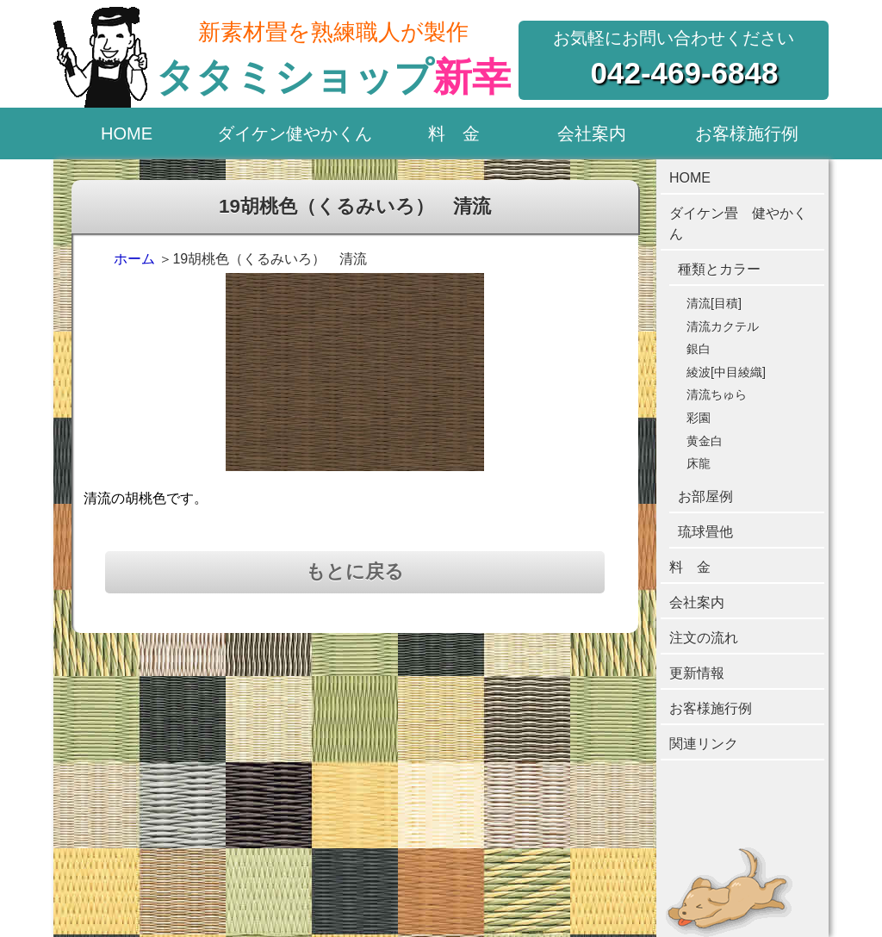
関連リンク (703, 743)
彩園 (698, 418)
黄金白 (704, 441)
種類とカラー (719, 269)
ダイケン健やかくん (294, 133)
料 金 (454, 133)
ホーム (134, 258)
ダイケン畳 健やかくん (738, 223)
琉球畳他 (705, 531)
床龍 (698, 463)
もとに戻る (355, 571)
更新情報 (696, 673)
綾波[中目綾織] (726, 372)
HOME (126, 133)
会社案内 (591, 133)
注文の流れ (703, 637)
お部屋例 (705, 496)
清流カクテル (722, 326)
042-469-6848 (685, 73)
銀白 (698, 349)
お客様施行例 (746, 133)
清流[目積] (714, 303)
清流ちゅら (716, 394)
